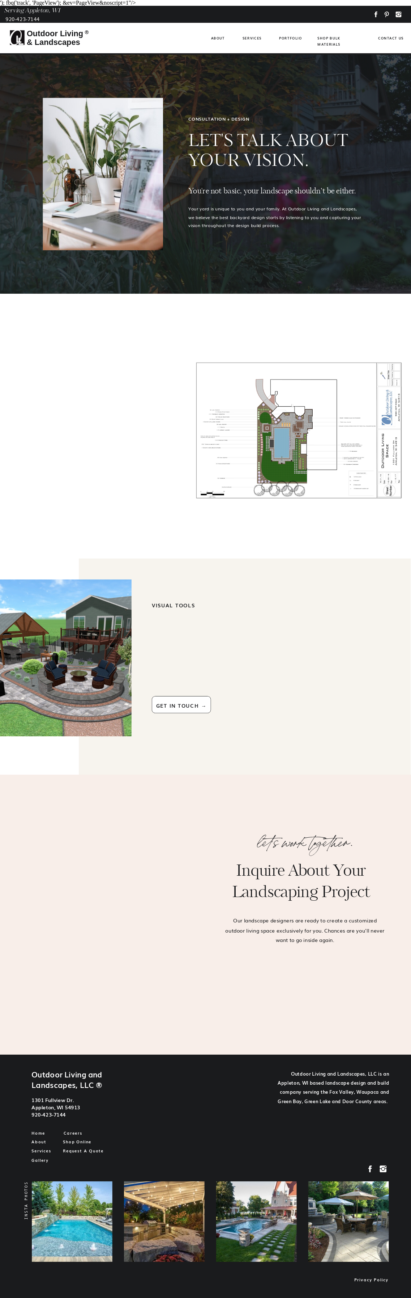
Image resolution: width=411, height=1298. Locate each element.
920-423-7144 (22, 18)
